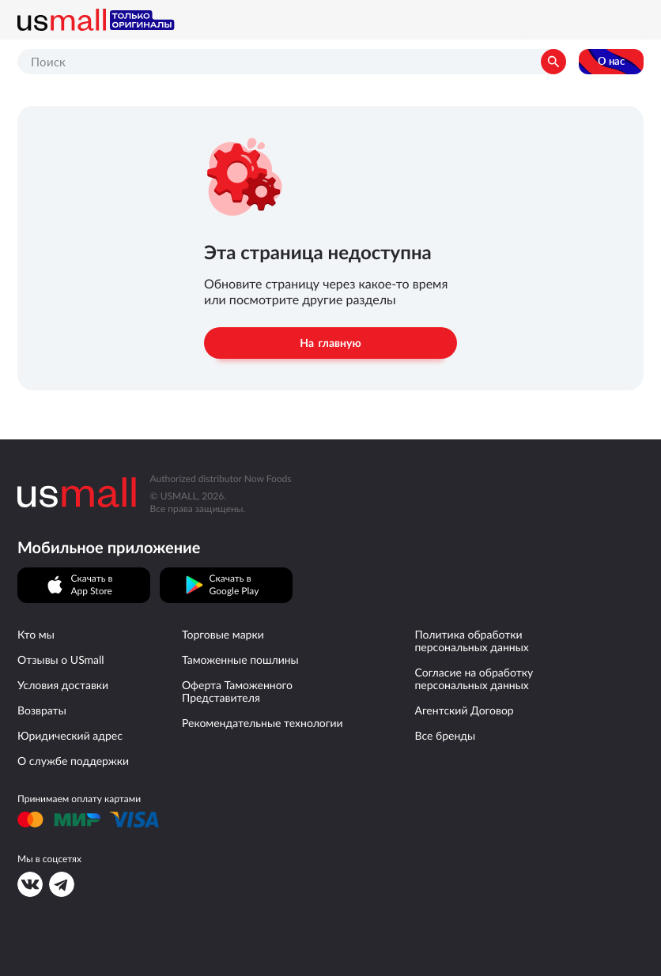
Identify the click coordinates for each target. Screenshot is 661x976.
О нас (611, 61)
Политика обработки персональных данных (471, 641)
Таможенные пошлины (240, 660)
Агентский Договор (463, 710)
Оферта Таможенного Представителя (237, 691)
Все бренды (444, 735)
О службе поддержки (73, 761)
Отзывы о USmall (60, 660)
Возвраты (41, 710)
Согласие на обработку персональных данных (473, 678)
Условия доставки (62, 685)
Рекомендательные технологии (262, 723)
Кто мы (36, 634)
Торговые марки (223, 634)
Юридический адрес (70, 735)
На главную (330, 343)
